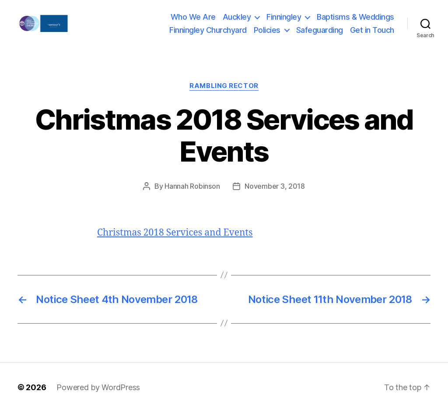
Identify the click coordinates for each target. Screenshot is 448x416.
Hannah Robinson (192, 190)
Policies (267, 31)
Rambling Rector (223, 90)
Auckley (237, 19)
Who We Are (193, 19)
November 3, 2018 (275, 190)
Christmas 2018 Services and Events (174, 237)
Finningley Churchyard (208, 31)
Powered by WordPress (98, 391)
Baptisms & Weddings (355, 19)
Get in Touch (372, 31)
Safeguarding (319, 31)
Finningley (283, 19)
